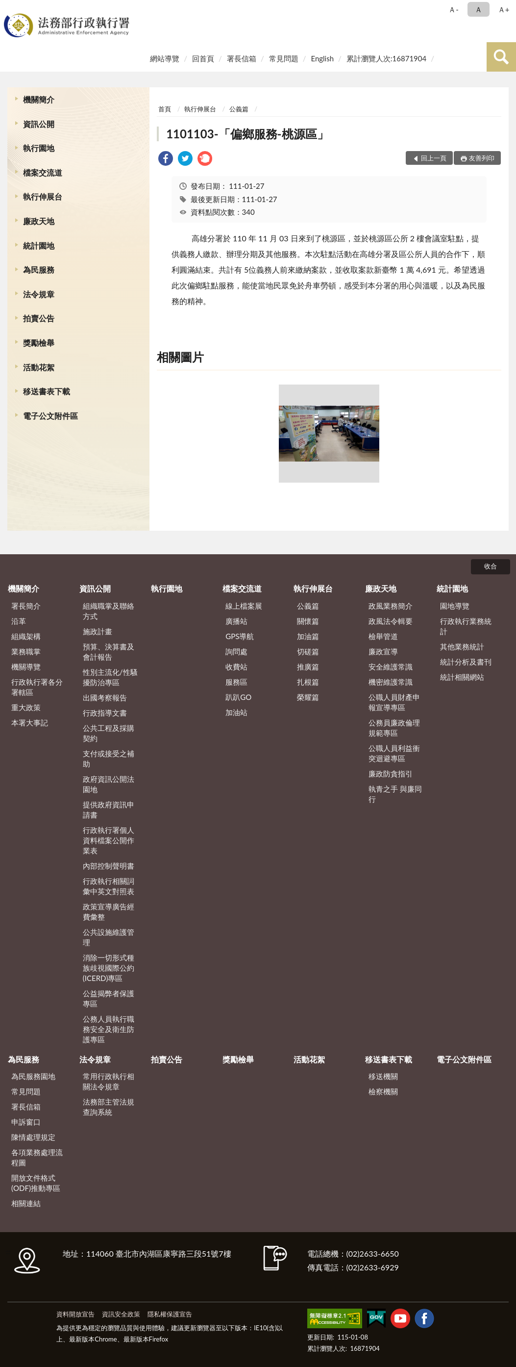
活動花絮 (38, 367)
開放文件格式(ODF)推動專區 (35, 1182)
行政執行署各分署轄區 (37, 686)
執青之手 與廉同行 (395, 793)
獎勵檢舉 (38, 342)
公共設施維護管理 (108, 937)
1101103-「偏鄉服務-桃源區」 (247, 134)
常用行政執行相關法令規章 (108, 1081)
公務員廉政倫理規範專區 (394, 727)
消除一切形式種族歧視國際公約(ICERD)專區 (108, 967)
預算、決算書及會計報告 (108, 651)
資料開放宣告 (75, 1314)
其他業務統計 (462, 646)
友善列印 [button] (481, 158)
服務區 (236, 681)
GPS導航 (239, 636)
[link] (165, 159)
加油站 (236, 712)
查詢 (501, 57)
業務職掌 (26, 651)
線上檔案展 (243, 605)
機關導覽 (26, 666)
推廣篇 (308, 666)
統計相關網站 (462, 676)
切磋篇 (308, 651)
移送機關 (383, 1076)
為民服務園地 (33, 1076)
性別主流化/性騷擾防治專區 (110, 677)
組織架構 (26, 636)
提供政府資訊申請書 (108, 809)
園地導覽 (454, 605)
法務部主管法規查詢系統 (108, 1106)
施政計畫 (97, 631)
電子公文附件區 (50, 415)
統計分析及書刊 (465, 661)
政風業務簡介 (391, 605)
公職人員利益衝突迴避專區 (394, 753)
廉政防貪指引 (391, 773)
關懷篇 (308, 621)
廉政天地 (38, 221)
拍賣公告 (38, 318)
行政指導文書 (105, 712)
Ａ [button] (478, 9)
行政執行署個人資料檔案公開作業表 (108, 840)
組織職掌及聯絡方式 (108, 610)
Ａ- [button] (453, 9)
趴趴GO (238, 697)
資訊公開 (38, 124)
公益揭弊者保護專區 (108, 998)
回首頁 (203, 58)
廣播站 (236, 621)
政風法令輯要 (391, 621)
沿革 (18, 621)
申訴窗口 (26, 1121)
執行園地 (38, 148)
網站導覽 (164, 58)
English (322, 58)
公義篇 (238, 109)
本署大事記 (29, 722)
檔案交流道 (42, 172)
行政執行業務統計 (465, 626)
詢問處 (236, 651)
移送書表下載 (46, 391)
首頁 (164, 109)
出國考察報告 (105, 697)
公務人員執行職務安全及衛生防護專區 (108, 1029)
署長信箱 (241, 58)
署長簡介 (26, 605)
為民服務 (38, 269)
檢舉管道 (383, 636)
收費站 (236, 666)
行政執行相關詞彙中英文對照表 (108, 886)
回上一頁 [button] (433, 158)
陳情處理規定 (33, 1137)
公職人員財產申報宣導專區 (394, 702)
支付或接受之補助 (108, 758)
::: (9, 8)
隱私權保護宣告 (169, 1314)
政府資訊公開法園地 (108, 784)
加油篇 (308, 636)
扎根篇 (308, 681)
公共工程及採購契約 (108, 733)
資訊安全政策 (121, 1314)
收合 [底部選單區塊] (490, 566)
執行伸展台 (42, 196)
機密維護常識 (391, 681)
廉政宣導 (383, 651)
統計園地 (38, 245)
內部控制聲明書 (108, 865)
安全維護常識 (391, 666)
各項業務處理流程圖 (37, 1157)
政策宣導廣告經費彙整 (108, 911)
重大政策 (26, 707)
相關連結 (26, 1203)
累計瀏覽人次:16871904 (386, 58)
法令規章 (38, 294)
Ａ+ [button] (504, 9)
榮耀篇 (308, 697)
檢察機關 (383, 1091)
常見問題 (283, 58)
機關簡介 (38, 99)
